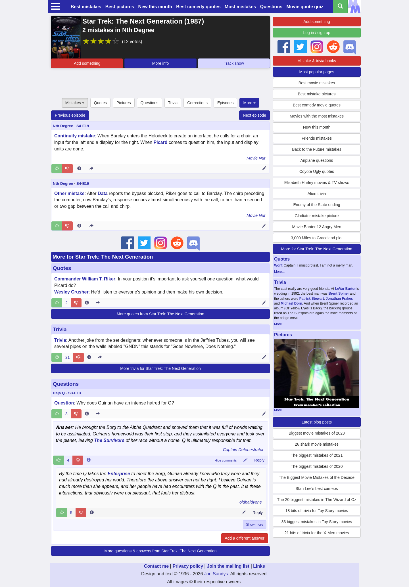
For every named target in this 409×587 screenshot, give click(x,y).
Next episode (254, 115)
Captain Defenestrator (243, 449)
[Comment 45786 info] (88, 460)
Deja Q (59, 393)
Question (64, 403)
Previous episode (70, 115)
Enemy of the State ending (316, 204)
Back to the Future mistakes (316, 149)
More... (279, 272)
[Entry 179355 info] (87, 413)
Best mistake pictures (316, 94)
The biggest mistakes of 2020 (317, 466)
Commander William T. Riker (84, 278)
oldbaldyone (250, 502)
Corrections (197, 102)
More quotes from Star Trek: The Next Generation (160, 314)
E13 (77, 393)
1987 (194, 21)
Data (103, 193)
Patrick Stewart (311, 299)
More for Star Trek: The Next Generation (103, 257)
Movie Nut (256, 158)
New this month (155, 6)
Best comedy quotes (198, 6)
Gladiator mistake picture (317, 215)
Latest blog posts (317, 422)
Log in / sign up (316, 32)
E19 (85, 126)
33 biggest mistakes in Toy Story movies (316, 521)
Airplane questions (316, 160)
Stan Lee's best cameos (317, 488)
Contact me (156, 566)
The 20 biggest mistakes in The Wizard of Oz (316, 499)
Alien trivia (317, 193)
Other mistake (69, 193)
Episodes (225, 102)
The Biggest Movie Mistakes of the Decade (316, 477)
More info (160, 63)
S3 (70, 393)
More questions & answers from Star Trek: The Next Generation (160, 551)
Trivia (173, 102)
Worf (278, 265)
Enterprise (119, 473)
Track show (234, 63)
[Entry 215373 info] (79, 168)
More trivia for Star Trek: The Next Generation (160, 368)
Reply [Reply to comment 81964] (258, 512)
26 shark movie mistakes (317, 444)
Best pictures (119, 6)
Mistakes (74, 102)
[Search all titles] (340, 6)
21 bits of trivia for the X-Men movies (316, 533)
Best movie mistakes (317, 83)
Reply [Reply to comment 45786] (259, 460)
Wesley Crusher (71, 292)
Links (259, 566)
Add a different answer (244, 538)
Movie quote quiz (305, 6)
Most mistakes (240, 6)
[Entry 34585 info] (89, 357)
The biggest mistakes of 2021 (317, 455)
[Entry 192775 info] (87, 302)
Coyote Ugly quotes (316, 171)
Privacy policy (187, 566)
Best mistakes (86, 6)
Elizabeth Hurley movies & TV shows (316, 182)
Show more (254, 525)
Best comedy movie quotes (317, 105)
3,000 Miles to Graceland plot (317, 238)
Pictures (123, 102)
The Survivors (109, 440)
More (249, 102)
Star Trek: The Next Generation (132, 21)
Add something (87, 63)
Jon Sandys (216, 573)
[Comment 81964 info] (91, 512)
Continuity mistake (74, 135)
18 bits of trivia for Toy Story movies (316, 510)
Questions (271, 6)
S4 (78, 126)
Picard (161, 142)
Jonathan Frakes (339, 299)
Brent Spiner (338, 293)
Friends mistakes (317, 138)
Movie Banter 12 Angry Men (316, 227)
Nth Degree (63, 126)
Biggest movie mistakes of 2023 (317, 433)
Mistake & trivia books (316, 60)
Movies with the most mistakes (317, 116)
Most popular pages (316, 72)
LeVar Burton (345, 289)
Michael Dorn (291, 303)
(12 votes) (132, 41)
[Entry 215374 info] (79, 225)
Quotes (100, 102)
